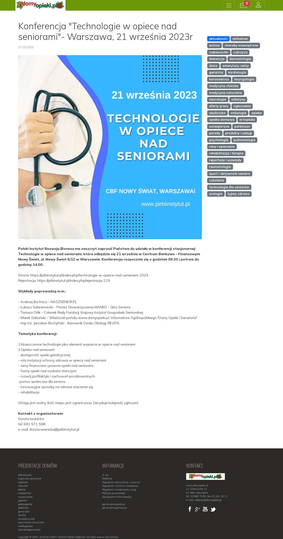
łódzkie (22, 489)
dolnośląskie (25, 475)
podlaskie (23, 507)
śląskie (22, 515)
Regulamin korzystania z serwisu (121, 482)
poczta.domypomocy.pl (114, 507)
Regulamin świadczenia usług (119, 489)
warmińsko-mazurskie (31, 522)
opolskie (22, 500)
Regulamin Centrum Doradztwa (120, 485)
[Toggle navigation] (229, 5)
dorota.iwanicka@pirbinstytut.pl (54, 429)
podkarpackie (25, 504)
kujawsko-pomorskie (29, 478)
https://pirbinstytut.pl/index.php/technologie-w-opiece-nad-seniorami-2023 (89, 275)
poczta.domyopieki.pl (113, 504)
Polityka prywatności (113, 493)
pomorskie (23, 511)
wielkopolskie (25, 526)
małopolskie (24, 493)
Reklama (107, 478)
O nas (105, 475)
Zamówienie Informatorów (117, 496)
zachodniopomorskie (29, 529)
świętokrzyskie (26, 518)
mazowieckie (25, 496)
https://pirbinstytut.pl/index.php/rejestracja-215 (73, 280)
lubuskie (23, 485)
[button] (243, 5)
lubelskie (23, 482)
